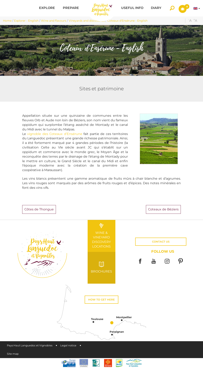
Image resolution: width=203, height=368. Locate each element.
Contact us (160, 241)
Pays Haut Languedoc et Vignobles (29, 345)
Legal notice (68, 345)
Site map (13, 353)
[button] (47, 8)
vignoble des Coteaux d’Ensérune (54, 134)
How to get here (101, 299)
